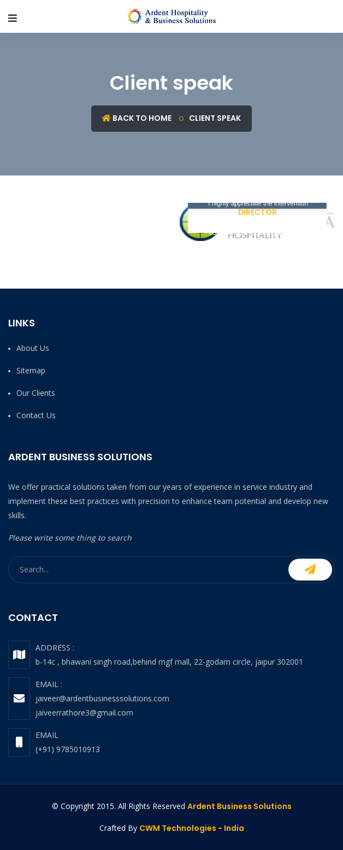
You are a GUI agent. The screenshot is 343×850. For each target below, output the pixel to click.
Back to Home (137, 118)
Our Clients (35, 393)
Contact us (36, 415)
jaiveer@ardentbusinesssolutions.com (102, 698)
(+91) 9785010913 (68, 749)
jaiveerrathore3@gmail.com (84, 712)
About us (32, 348)
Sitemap (30, 370)
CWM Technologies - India (191, 828)
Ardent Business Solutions (239, 806)
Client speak (215, 118)
